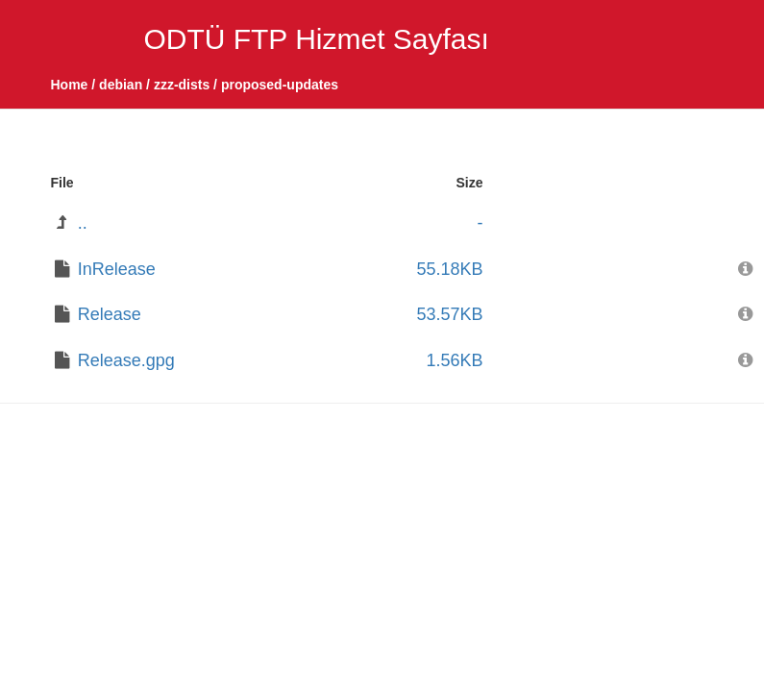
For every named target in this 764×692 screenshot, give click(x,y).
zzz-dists (181, 84)
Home (69, 84)
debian (120, 84)
